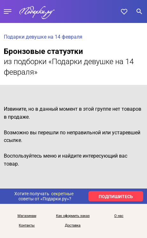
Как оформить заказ (73, 216)
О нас (118, 216)
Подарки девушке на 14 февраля (43, 37)
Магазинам (27, 216)
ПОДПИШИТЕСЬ (116, 196)
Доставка (72, 225)
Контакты (27, 225)
